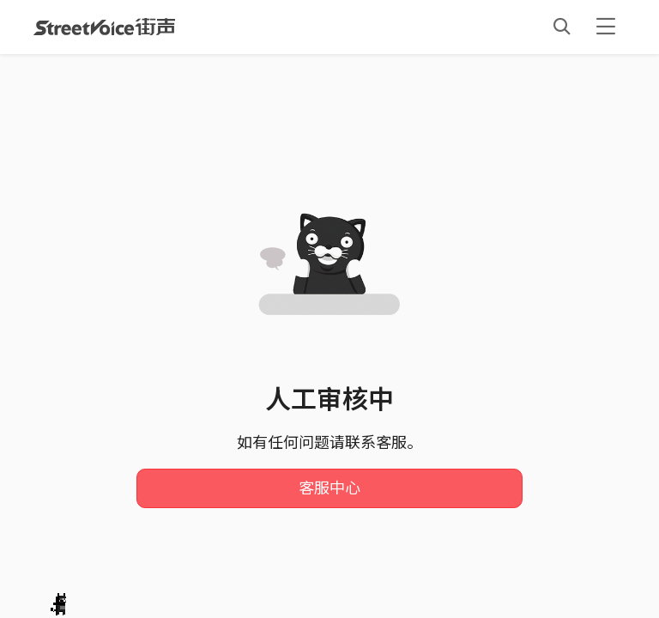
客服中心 (329, 488)
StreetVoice (104, 26)
